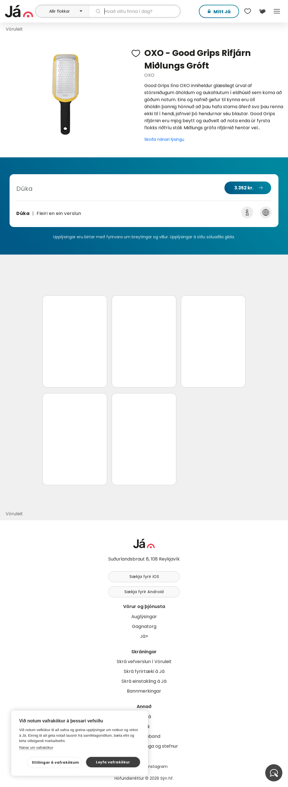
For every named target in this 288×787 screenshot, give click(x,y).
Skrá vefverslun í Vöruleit (144, 661)
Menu (277, 11)
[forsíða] (19, 11)
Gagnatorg (144, 626)
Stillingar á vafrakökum (55, 762)
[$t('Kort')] (262, 11)
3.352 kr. (243, 188)
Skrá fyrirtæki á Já (144, 671)
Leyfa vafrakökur (113, 762)
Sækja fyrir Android (144, 592)
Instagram (157, 766)
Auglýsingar (144, 616)
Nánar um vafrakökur (36, 747)
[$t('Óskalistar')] (247, 11)
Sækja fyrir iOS (144, 576)
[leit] (134, 11)
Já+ (144, 636)
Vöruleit (14, 29)
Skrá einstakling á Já (144, 681)
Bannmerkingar (144, 691)
